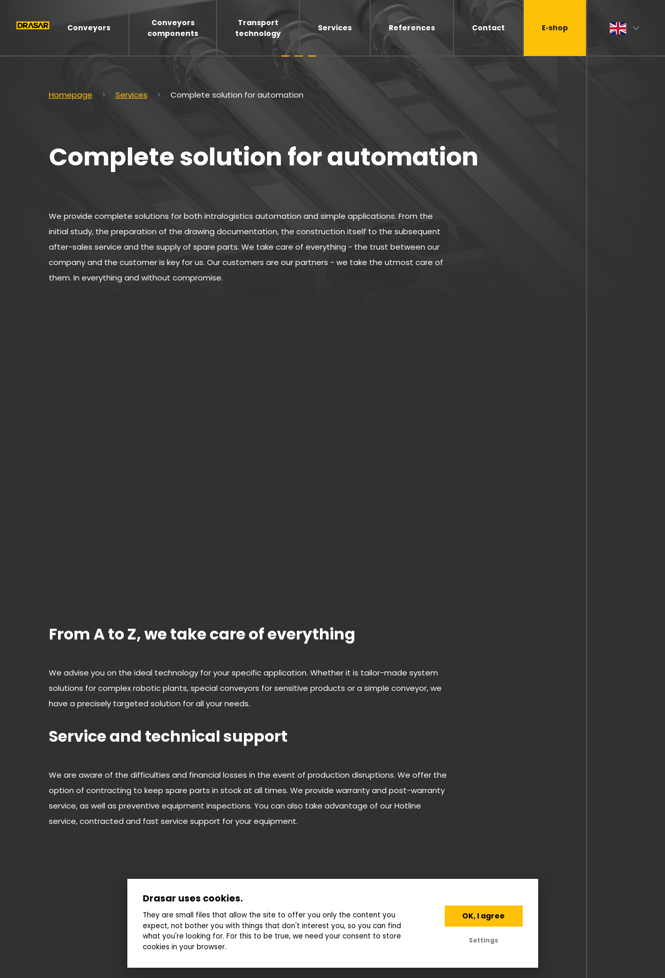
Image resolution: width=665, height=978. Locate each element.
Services (335, 28)
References (412, 28)
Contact (488, 28)
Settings (483, 940)
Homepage (70, 94)
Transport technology (258, 28)
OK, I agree (483, 916)
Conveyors (88, 28)
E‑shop (555, 28)
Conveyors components (172, 28)
